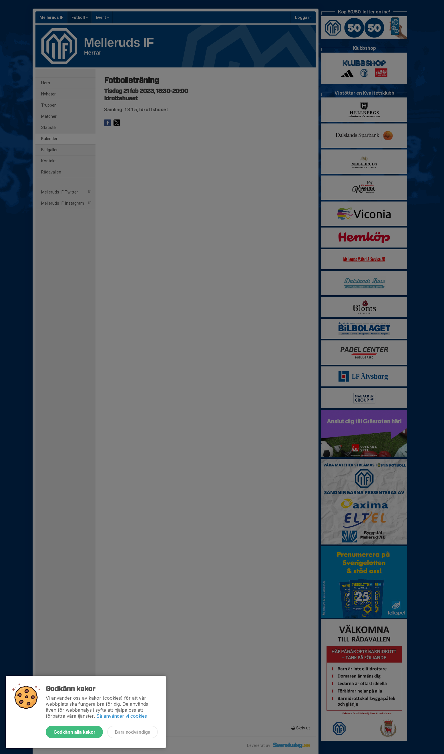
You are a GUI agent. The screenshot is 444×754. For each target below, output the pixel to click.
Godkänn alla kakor (74, 732)
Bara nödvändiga (132, 732)
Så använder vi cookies (121, 716)
